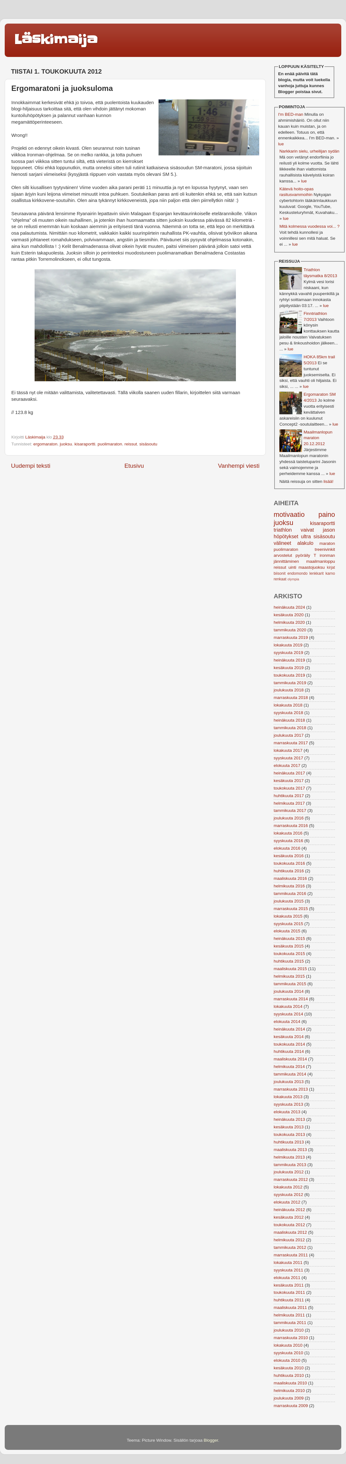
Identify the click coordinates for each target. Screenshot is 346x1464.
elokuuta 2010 (287, 1360)
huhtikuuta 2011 (289, 1300)
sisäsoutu (148, 444)
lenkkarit (317, 573)
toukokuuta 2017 (289, 788)
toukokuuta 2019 (289, 675)
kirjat (331, 567)
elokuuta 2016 (287, 848)
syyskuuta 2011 (288, 1270)
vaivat (307, 530)
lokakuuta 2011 (288, 1262)
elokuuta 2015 (287, 931)
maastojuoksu (312, 567)
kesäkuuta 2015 (289, 946)
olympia (293, 579)
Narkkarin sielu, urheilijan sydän (309, 151)
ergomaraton (45, 444)
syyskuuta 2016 (288, 840)
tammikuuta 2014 (290, 1074)
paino (326, 514)
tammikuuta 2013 (290, 1164)
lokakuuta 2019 (288, 645)
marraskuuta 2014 (291, 999)
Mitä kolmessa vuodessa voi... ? (309, 226)
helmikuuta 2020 (289, 622)
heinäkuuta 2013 (289, 1119)
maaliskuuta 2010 (290, 1383)
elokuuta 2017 (287, 765)
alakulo (305, 543)
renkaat (280, 579)
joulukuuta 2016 (289, 818)
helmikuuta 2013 (289, 1157)
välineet (282, 543)
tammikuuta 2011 (290, 1322)
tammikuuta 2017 (290, 810)
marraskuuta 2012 (291, 1179)
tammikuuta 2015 (290, 983)
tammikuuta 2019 (290, 682)
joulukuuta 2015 (289, 901)
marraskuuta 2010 (291, 1337)
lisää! (328, 481)
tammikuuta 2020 (290, 630)
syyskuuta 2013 (288, 1104)
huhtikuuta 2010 (289, 1375)
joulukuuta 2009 (289, 1398)
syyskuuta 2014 (288, 1014)
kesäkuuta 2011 (289, 1285)
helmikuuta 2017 (289, 803)
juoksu (66, 444)
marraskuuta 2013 (291, 1089)
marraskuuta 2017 (291, 742)
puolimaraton (110, 444)
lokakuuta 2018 (288, 705)
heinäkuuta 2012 (289, 1209)
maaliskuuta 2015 (290, 968)
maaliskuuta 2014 (290, 1059)
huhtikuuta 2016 (289, 871)
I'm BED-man (290, 114)
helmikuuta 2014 (289, 1066)
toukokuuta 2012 (289, 1224)
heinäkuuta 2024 (289, 607)
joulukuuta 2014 (289, 991)
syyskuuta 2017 (288, 758)
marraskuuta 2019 (291, 637)
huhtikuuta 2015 (289, 961)
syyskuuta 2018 (288, 712)
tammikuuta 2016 (290, 893)
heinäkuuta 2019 (289, 660)
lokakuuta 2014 (288, 1006)
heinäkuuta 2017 (289, 773)
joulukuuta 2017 (289, 735)
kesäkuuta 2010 (289, 1368)
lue (281, 144)
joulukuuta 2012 (289, 1172)
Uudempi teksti (30, 465)
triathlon (283, 530)
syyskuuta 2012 (288, 1194)
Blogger (211, 1440)
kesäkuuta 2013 (289, 1127)
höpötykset (286, 536)
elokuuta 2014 (287, 1021)
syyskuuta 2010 (288, 1352)
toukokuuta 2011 (289, 1292)
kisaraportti (85, 444)
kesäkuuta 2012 (289, 1217)
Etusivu (134, 465)
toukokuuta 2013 (289, 1134)
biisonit (280, 573)
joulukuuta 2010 (289, 1330)
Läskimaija (56, 40)
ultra (306, 536)
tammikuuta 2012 (290, 1247)
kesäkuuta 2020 (289, 614)
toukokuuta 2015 (289, 953)
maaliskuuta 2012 (290, 1232)
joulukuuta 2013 (289, 1081)
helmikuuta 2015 (289, 976)
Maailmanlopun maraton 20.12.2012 (318, 438)
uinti (292, 567)
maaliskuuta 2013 (290, 1149)
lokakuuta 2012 (288, 1187)
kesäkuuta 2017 (289, 780)
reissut (131, 444)
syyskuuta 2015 (288, 923)
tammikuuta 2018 (290, 727)
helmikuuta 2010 (289, 1390)
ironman (327, 555)
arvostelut (283, 555)
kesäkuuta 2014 (289, 1036)
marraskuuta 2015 (291, 908)
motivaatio (289, 514)
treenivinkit (325, 549)
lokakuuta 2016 (288, 833)
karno (330, 573)
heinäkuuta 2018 (289, 720)
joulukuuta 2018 (289, 690)
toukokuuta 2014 (289, 1044)
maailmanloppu (320, 561)
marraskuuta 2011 (291, 1255)
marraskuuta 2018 (291, 697)
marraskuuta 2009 (291, 1405)
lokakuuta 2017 (288, 750)
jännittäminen (286, 561)
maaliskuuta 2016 (290, 878)
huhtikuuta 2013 (289, 1142)
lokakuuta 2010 (288, 1345)
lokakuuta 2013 (288, 1096)
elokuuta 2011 (287, 1277)
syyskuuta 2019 (288, 652)
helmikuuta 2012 (289, 1240)
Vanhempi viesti (239, 465)
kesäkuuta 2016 (289, 855)
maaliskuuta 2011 (290, 1307)
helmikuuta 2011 (289, 1315)
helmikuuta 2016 (289, 886)
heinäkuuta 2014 (289, 1029)
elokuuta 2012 (287, 1202)
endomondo (297, 573)
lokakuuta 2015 (288, 916)
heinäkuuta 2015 (289, 938)
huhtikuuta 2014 (289, 1051)
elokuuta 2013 (287, 1111)
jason (329, 530)
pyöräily (303, 555)
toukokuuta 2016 (289, 863)
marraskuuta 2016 (291, 825)
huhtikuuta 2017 (289, 795)
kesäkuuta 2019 (289, 667)
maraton (327, 543)
